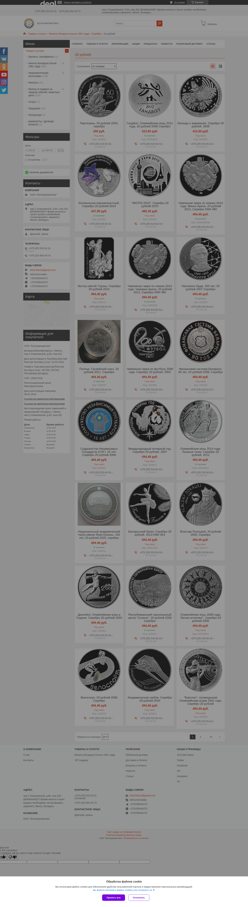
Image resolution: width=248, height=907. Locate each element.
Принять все (114, 897)
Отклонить (139, 897)
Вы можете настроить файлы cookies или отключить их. (123, 890)
